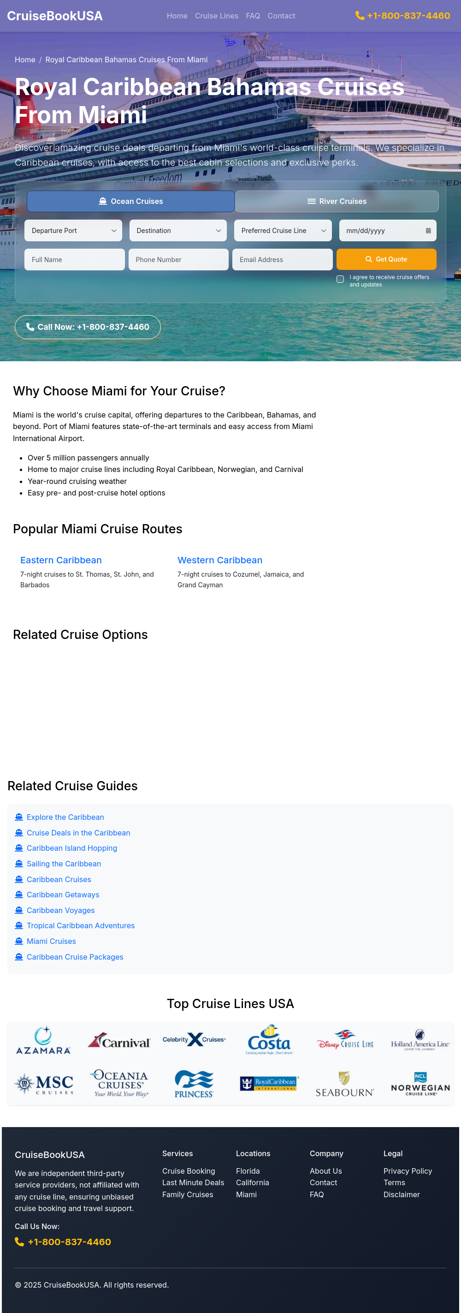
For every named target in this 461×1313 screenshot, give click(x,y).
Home (177, 15)
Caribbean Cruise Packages (69, 956)
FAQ (253, 15)
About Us (326, 1170)
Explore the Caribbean (59, 816)
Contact (281, 15)
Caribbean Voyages (55, 909)
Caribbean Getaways (57, 894)
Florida (248, 1170)
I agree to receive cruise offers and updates (390, 281)
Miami (246, 1194)
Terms (394, 1182)
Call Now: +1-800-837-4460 (88, 326)
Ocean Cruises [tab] (131, 201)
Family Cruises (187, 1194)
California (252, 1182)
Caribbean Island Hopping (66, 847)
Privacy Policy (408, 1170)
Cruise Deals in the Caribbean (72, 832)
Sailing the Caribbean (58, 863)
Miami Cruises (45, 940)
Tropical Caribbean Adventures (75, 925)
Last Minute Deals (193, 1182)
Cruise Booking (188, 1170)
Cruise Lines (217, 15)
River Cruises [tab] (337, 201)
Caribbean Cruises (53, 878)
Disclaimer (402, 1194)
